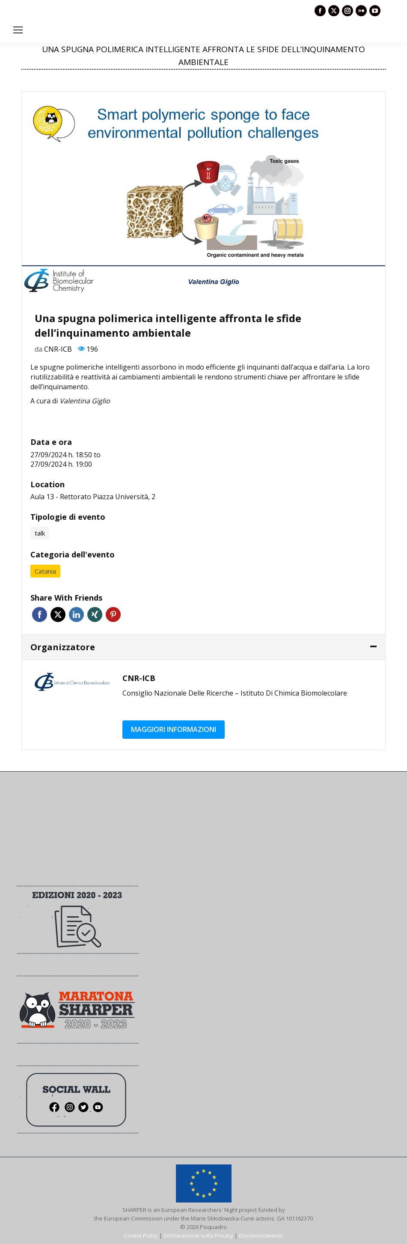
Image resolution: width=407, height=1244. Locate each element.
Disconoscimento (261, 1235)
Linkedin (76, 614)
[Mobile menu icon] (18, 30)
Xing (94, 614)
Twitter (58, 614)
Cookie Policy (141, 1235)
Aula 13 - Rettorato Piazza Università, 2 (92, 496)
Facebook (39, 614)
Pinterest (113, 614)
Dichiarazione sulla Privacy (198, 1235)
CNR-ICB (58, 349)
